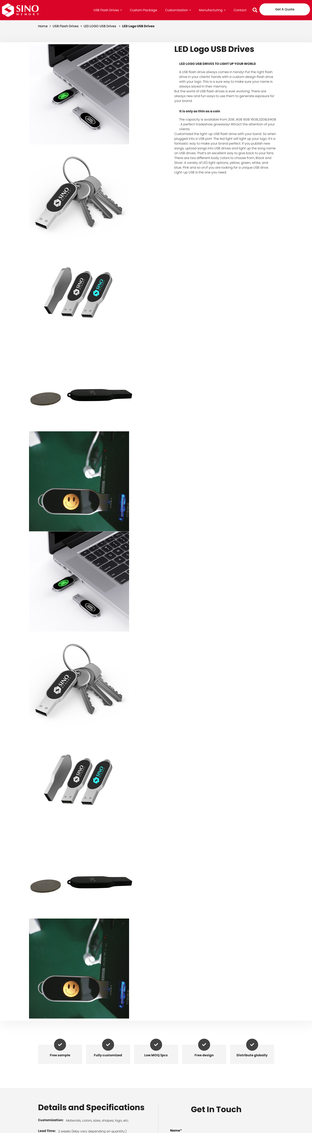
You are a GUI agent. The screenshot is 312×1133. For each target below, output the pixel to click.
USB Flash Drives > (68, 26)
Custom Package (143, 10)
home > (45, 26)
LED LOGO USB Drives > (102, 26)
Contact (240, 10)
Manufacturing (212, 10)
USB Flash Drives (107, 10)
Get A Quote (284, 9)
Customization (178, 10)
